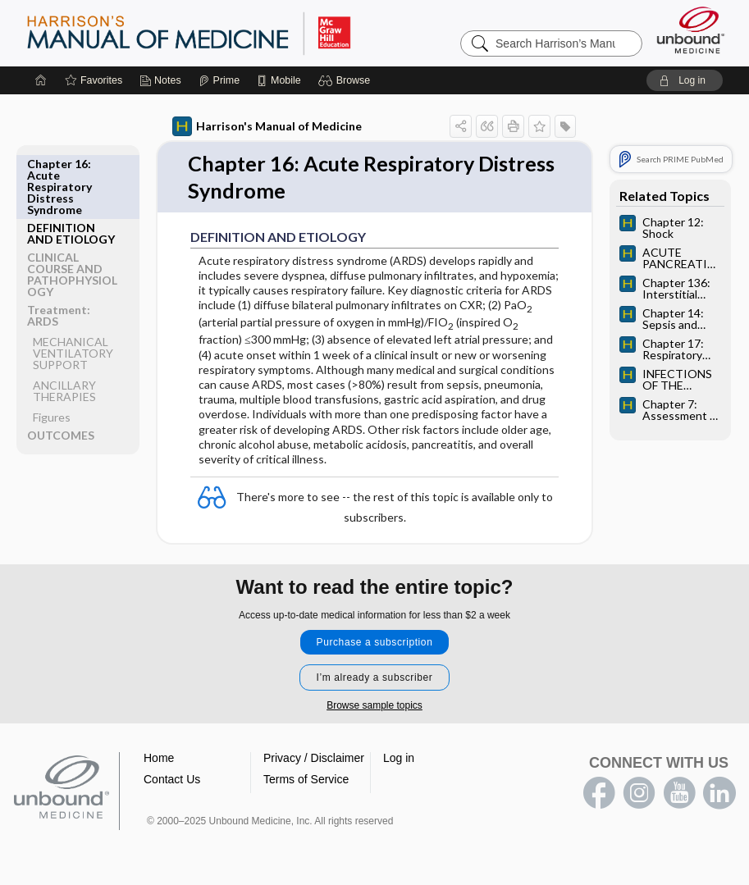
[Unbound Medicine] (691, 30)
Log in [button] (398, 759)
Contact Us (172, 780)
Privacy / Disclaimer (313, 759)
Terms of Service (306, 780)
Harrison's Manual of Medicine (267, 126)
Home (159, 759)
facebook (598, 794)
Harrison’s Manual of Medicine (231, 32)
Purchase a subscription (375, 644)
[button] (346, 80)
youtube (679, 794)
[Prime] (219, 80)
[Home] (41, 80)
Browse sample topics (374, 707)
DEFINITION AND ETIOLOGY (71, 169)
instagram (639, 794)
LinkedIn (719, 794)
